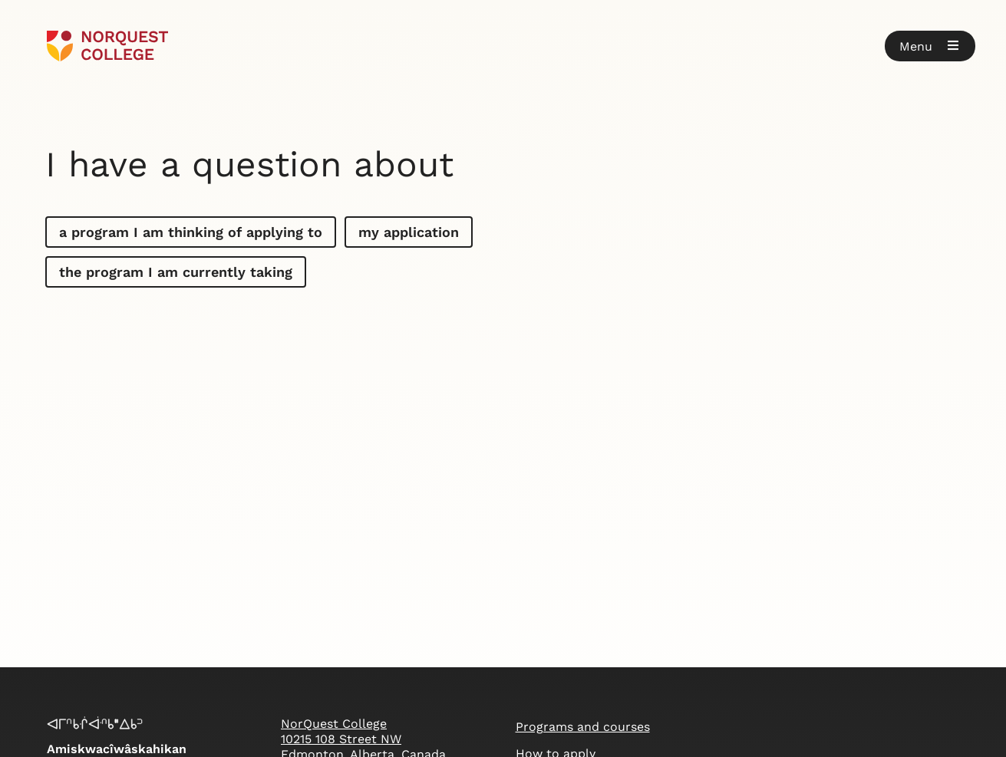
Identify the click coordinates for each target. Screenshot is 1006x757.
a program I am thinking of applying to (190, 232)
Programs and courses (583, 726)
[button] (930, 46)
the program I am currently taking (175, 272)
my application (408, 232)
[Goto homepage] (108, 46)
